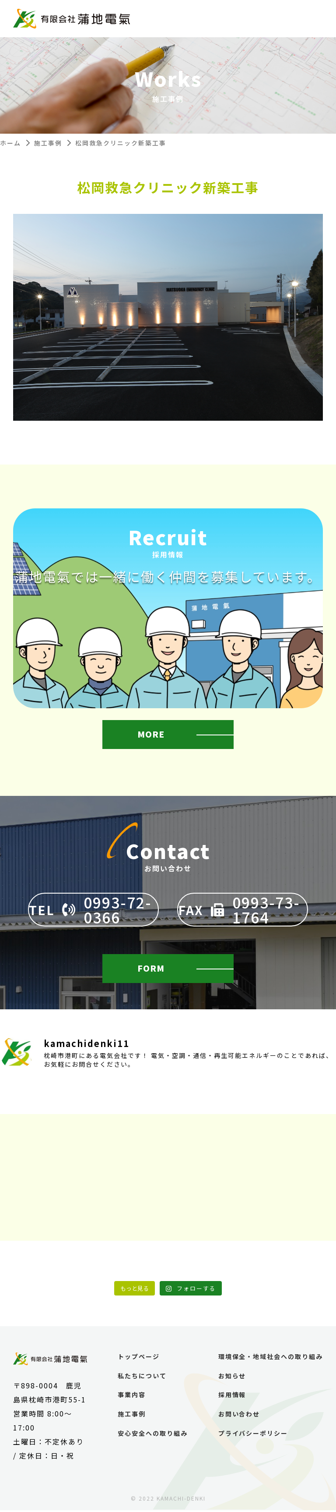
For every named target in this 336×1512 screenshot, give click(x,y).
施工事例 (48, 142)
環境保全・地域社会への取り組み (270, 1359)
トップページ (138, 1359)
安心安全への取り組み (152, 1435)
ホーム (10, 142)
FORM (151, 969)
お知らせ (232, 1378)
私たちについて (141, 1378)
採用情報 (232, 1397)
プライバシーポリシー (253, 1435)
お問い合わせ (239, 1416)
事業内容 (131, 1397)
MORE (151, 736)
